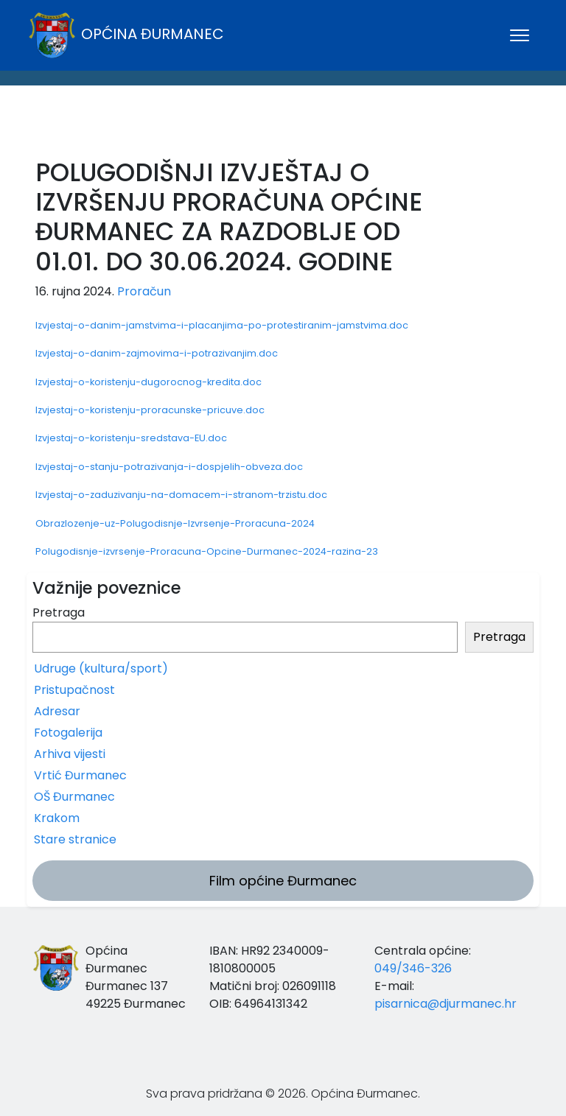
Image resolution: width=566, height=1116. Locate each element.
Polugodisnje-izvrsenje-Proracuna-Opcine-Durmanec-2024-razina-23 (206, 551)
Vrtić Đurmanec (80, 775)
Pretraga (58, 612)
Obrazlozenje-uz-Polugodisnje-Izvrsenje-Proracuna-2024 (175, 523)
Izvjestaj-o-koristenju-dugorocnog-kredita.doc (148, 382)
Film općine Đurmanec (283, 880)
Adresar (57, 711)
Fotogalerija (68, 732)
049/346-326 (413, 968)
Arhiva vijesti (69, 753)
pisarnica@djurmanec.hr (445, 1003)
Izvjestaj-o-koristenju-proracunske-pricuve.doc (150, 410)
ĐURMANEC (283, 126)
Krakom (57, 818)
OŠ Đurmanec (74, 796)
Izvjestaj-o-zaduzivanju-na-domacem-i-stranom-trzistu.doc (181, 494)
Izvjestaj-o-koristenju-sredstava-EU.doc (131, 438)
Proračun (144, 291)
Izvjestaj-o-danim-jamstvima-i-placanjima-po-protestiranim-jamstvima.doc (221, 325)
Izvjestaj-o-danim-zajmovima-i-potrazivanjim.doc (156, 353)
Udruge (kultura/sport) (101, 668)
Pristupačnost (74, 689)
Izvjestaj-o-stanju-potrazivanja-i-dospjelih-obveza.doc (169, 466)
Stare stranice (75, 839)
